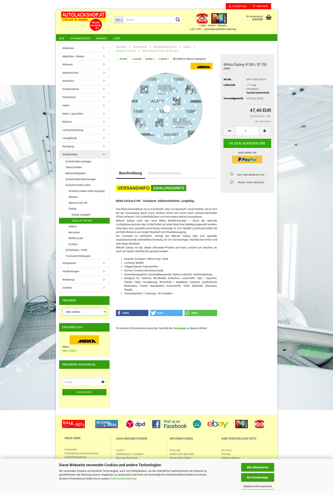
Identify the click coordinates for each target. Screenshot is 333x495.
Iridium (73, 226)
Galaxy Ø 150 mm (82, 221)
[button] (132, 313)
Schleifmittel (69, 154)
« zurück (136, 59)
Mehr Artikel (69, 351)
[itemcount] (247, 131)
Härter (66, 105)
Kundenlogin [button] (238, 6)
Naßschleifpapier (75, 173)
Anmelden (84, 392)
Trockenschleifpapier (77, 256)
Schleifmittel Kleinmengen (80, 179)
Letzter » (164, 59)
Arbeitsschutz (70, 73)
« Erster (122, 59)
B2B (61, 38)
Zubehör (67, 288)
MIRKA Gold (76, 238)
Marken (101, 38)
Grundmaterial (70, 89)
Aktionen (67, 64)
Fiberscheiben (73, 167)
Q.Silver (73, 244)
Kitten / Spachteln (72, 114)
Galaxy (72, 209)
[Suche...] (118, 19)
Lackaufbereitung (72, 130)
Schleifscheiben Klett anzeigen (87, 191)
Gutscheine (69, 97)
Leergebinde (69, 138)
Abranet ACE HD (78, 203)
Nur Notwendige (257, 477)
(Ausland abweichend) (257, 93)
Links (116, 38)
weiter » (150, 59)
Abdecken (68, 48)
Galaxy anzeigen (81, 215)
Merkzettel (260, 6)
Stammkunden (80, 38)
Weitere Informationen (257, 486)
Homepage (179, 328)
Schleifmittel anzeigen (78, 161)
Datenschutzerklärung (123, 478)
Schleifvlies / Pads (76, 250)
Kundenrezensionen (165, 173)
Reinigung (68, 146)
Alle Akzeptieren (257, 467)
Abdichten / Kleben (73, 56)
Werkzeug (68, 280)
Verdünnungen (70, 271)
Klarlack (67, 122)
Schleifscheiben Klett (77, 185)
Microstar (74, 232)
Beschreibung (130, 173)
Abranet (73, 197)
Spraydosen (69, 263)
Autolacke (68, 81)
